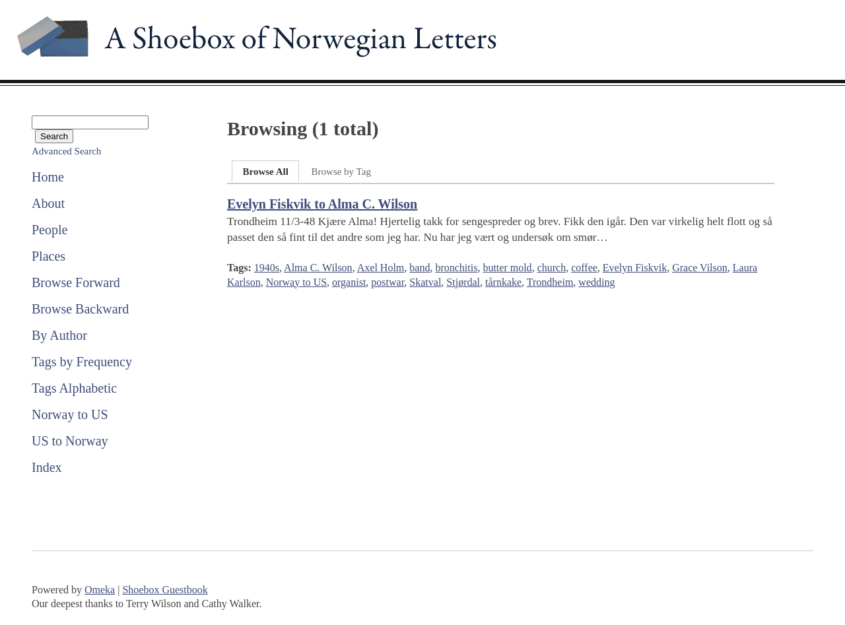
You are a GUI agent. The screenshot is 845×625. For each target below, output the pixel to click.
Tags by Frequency (82, 361)
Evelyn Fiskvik (635, 267)
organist (349, 282)
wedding (596, 282)
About (48, 203)
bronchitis (456, 267)
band (419, 267)
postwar (387, 282)
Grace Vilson (699, 267)
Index (47, 467)
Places (48, 256)
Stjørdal (463, 282)
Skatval (425, 282)
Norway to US (70, 414)
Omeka (99, 589)
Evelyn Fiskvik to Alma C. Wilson (322, 204)
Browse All (265, 171)
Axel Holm (381, 267)
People (49, 229)
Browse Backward (80, 308)
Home (48, 176)
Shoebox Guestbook (164, 589)
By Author (59, 335)
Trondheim (550, 282)
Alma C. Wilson (318, 267)
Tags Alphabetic (74, 388)
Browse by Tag (341, 171)
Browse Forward (76, 282)
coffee (584, 267)
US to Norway (70, 440)
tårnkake (503, 282)
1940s (266, 267)
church (551, 267)
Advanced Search (66, 151)
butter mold (507, 267)
